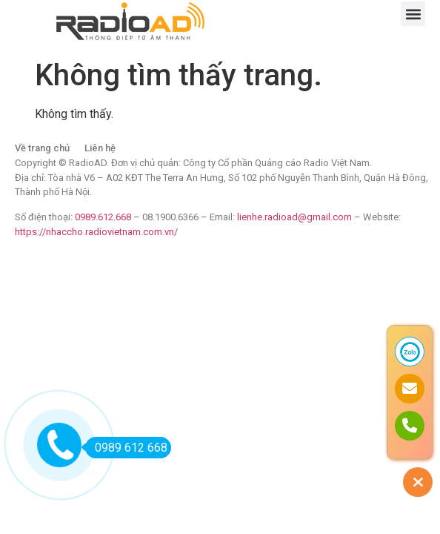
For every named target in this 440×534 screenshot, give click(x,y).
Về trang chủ (42, 148)
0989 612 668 (126, 448)
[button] (413, 13)
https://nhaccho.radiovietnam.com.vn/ (96, 231)
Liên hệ (100, 148)
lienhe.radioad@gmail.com (295, 216)
